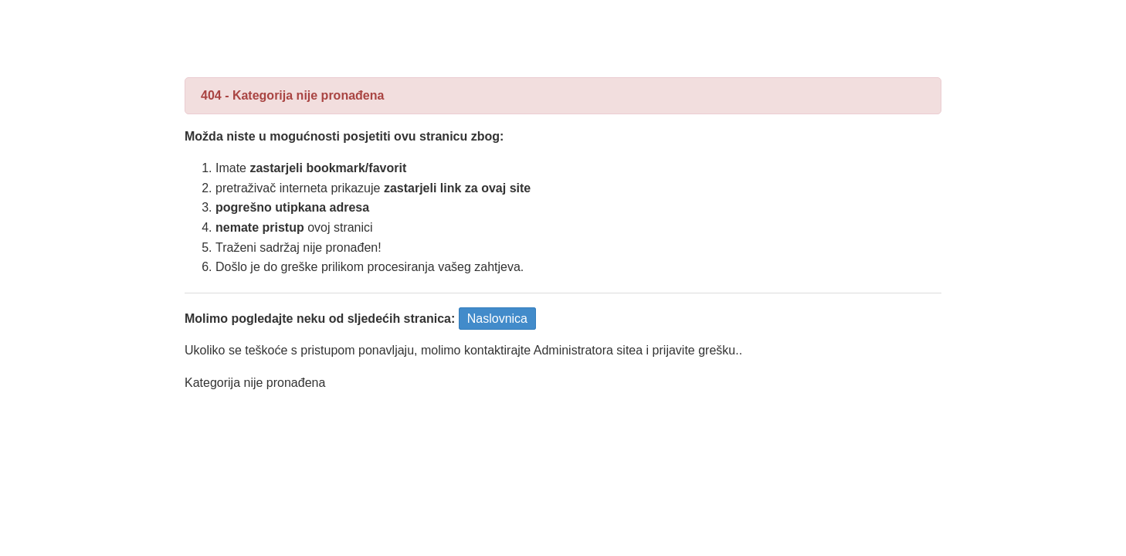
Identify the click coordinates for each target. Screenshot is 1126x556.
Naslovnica (497, 318)
